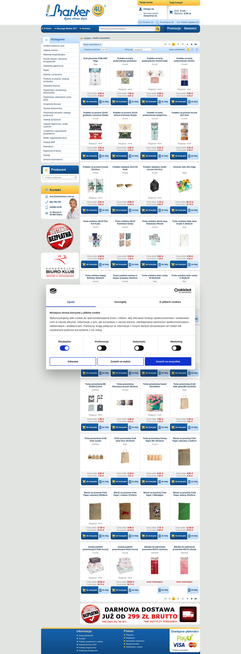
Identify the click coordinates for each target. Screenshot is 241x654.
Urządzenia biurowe (52, 104)
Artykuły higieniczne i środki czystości (55, 125)
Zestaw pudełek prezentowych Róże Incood (125, 548)
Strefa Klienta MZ (86, 636)
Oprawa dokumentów (52, 108)
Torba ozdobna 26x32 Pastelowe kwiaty (125, 222)
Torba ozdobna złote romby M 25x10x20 (155, 276)
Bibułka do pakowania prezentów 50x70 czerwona (154, 548)
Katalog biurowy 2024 (88, 645)
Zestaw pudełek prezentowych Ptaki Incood (95, 548)
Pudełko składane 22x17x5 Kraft (125, 168)
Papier (46, 70)
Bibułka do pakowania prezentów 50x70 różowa (184, 548)
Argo (184, 227)
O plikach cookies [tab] (170, 301)
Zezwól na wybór (120, 361)
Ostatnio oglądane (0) (189, 22)
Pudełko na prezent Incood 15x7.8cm (184, 114)
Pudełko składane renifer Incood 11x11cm (154, 168)
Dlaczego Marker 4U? (67, 28)
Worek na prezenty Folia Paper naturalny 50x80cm (95, 493)
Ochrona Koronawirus (53, 159)
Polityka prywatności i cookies (91, 642)
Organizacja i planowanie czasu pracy (57, 98)
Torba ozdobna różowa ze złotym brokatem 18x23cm (125, 276)
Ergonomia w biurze (52, 151)
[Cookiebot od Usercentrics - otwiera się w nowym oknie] (176, 290)
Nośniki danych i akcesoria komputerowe (55, 60)
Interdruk (95, 390)
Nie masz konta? (151, 14)
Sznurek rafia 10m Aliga (184, 167)
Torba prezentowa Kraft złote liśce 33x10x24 (125, 439)
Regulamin (130, 638)
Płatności (130, 635)
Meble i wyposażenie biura (55, 138)
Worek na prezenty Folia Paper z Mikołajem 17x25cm (154, 495)
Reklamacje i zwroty (134, 647)
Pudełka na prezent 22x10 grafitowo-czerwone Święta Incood (95, 115)
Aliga (95, 64)
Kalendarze (48, 146)
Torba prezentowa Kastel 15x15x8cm (154, 385)
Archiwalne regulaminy (135, 641)
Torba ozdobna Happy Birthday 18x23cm (95, 276)
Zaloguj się (149, 9)
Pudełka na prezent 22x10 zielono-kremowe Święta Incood (125, 115)
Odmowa (73, 361)
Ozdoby (46, 155)
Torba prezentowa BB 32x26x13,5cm (95, 385)
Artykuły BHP (49, 142)
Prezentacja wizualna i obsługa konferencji (57, 114)
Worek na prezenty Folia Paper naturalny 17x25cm (184, 439)
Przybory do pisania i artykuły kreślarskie (56, 80)
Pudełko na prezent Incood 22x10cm (95, 168)
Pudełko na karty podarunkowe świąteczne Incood (155, 115)
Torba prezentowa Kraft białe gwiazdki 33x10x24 (184, 385)
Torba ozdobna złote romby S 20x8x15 (184, 276)
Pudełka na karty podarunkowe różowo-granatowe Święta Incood (184, 61)
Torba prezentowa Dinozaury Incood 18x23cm (125, 385)
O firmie (47, 28)
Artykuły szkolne (50, 50)
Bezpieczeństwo (132, 644)
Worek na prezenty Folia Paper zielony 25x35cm (184, 493)
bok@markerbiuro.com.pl (62, 196)
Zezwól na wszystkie (168, 361)
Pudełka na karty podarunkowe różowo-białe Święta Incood (155, 61)
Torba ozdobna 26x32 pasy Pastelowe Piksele (154, 222)
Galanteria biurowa (51, 86)
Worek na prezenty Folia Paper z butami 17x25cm (125, 493)
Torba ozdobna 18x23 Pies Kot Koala (95, 222)
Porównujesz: (167, 22)
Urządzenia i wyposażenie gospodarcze (54, 132)
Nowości (190, 28)
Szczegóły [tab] (120, 301)
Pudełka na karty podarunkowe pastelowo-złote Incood (125, 61)
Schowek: (148, 22)
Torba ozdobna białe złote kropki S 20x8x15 (184, 222)
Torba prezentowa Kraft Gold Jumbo (95, 439)
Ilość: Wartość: (182, 12)
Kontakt (82, 639)
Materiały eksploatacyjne (54, 54)
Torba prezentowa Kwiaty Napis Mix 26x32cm (155, 439)
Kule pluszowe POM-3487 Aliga (95, 59)
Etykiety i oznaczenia (52, 74)
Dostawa (86, 28)
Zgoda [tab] (71, 301)
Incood (125, 64)
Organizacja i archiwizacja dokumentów (54, 91)
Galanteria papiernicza (53, 66)
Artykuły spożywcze (52, 120)
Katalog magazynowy (87, 648)
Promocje (174, 28)
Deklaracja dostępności (88, 651)
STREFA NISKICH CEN (53, 46)
